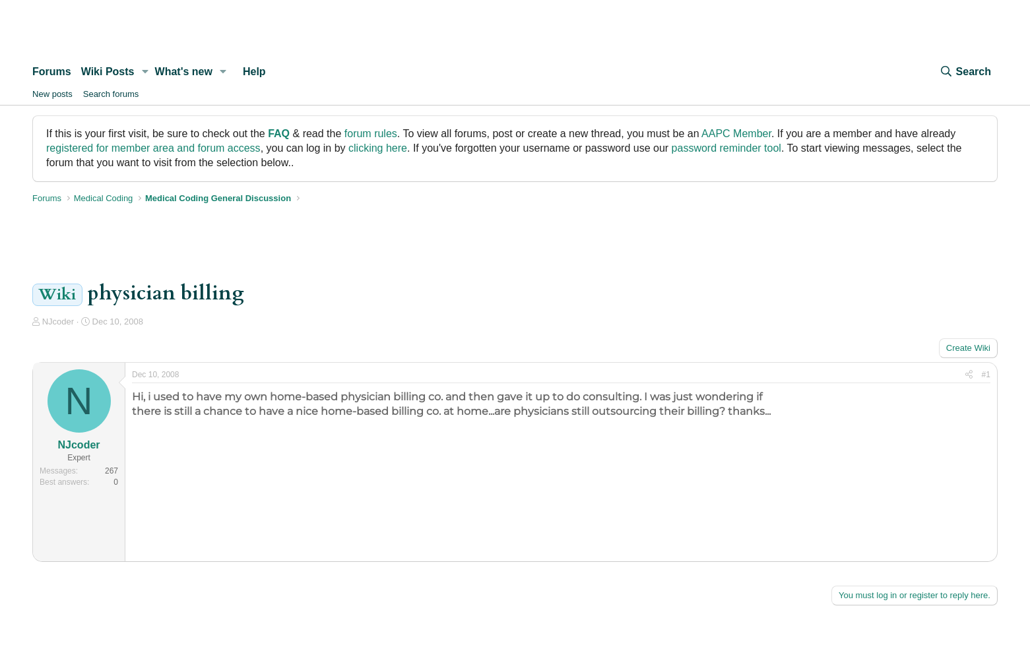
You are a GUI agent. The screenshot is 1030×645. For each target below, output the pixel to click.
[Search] (965, 71)
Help (254, 71)
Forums (51, 71)
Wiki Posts (108, 71)
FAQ (279, 133)
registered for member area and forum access (153, 148)
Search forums (111, 94)
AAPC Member (736, 133)
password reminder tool (726, 148)
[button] (144, 71)
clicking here (377, 148)
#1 (986, 374)
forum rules (370, 133)
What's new (183, 71)
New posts (52, 94)
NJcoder (58, 321)
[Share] (969, 375)
